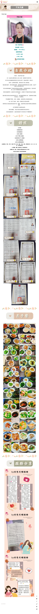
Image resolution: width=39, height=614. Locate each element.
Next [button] (37, 7)
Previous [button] (1, 7)
